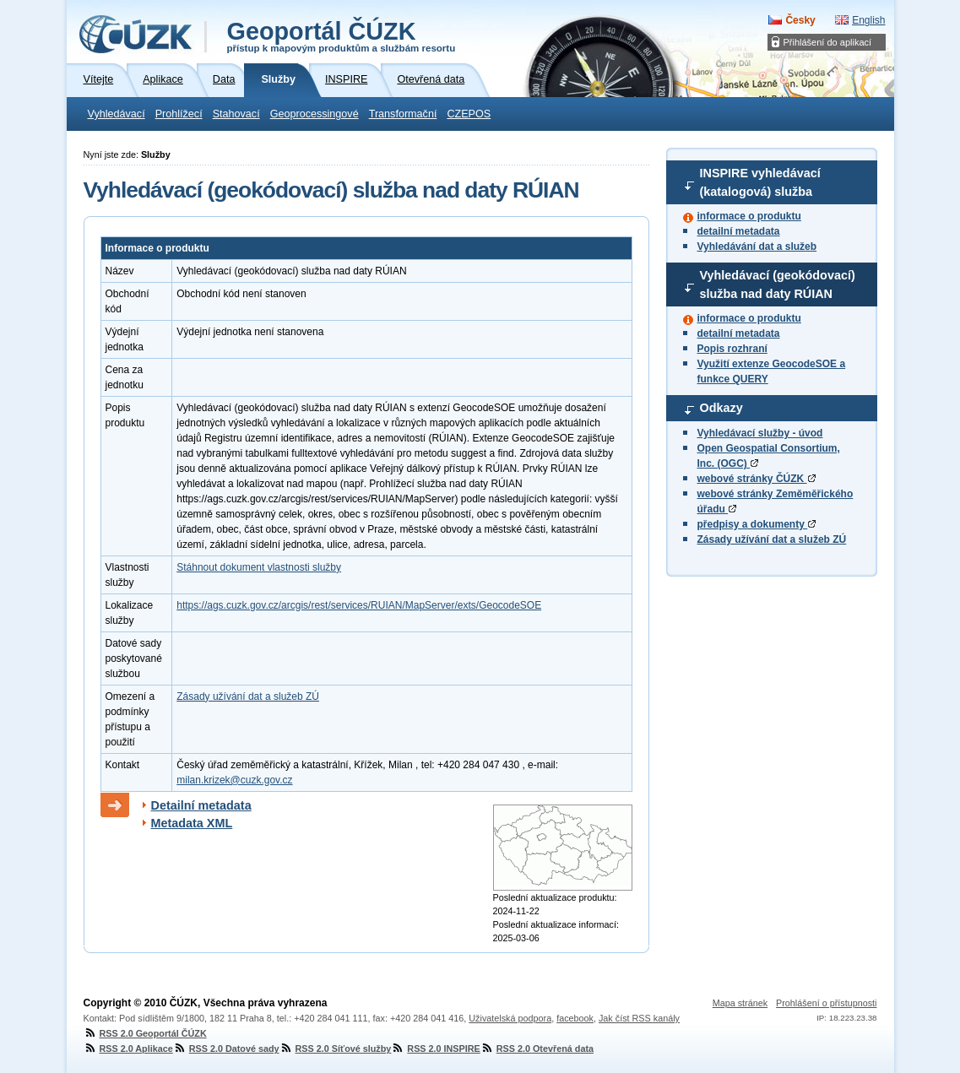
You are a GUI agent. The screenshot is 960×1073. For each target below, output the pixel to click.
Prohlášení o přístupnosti (826, 1003)
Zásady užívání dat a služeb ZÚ (772, 539)
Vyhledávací (116, 114)
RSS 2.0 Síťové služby (335, 1048)
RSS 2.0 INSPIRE (435, 1048)
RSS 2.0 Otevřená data (537, 1048)
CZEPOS (469, 114)
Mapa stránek (740, 1003)
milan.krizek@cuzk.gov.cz (234, 780)
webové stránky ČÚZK (756, 479)
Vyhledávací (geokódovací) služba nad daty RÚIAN (777, 284)
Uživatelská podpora (510, 1018)
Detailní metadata (201, 805)
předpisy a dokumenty (756, 524)
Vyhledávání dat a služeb (757, 246)
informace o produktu (749, 216)
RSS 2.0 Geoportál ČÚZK (145, 1033)
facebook (575, 1018)
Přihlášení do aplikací (828, 42)
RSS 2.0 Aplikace (128, 1048)
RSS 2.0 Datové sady (226, 1048)
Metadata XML (192, 823)
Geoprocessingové (314, 114)
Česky (800, 20)
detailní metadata (738, 231)
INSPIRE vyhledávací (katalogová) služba (760, 182)
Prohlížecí (179, 114)
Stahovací (236, 114)
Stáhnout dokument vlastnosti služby (258, 567)
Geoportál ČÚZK (341, 35)
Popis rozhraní (732, 349)
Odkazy (721, 408)
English (868, 20)
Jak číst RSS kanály (639, 1018)
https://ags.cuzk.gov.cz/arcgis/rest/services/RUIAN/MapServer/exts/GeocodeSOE (358, 605)
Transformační (403, 114)
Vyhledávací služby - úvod (760, 433)
